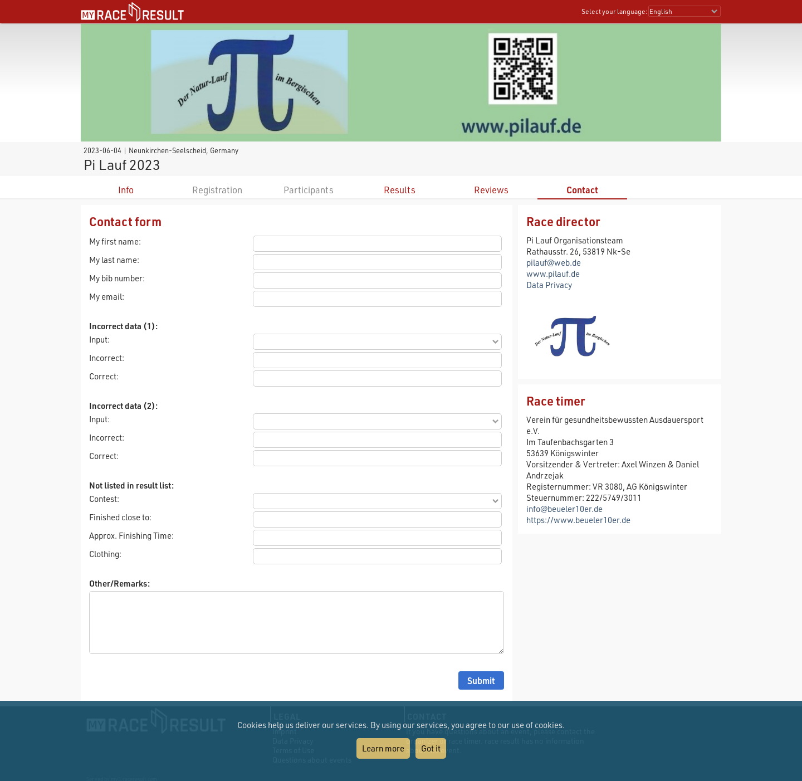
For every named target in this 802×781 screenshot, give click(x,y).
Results (399, 190)
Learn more (383, 748)
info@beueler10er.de (564, 508)
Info (126, 190)
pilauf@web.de (553, 262)
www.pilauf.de (553, 273)
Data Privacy (549, 284)
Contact (582, 190)
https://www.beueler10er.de (578, 519)
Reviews (491, 190)
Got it (431, 748)
